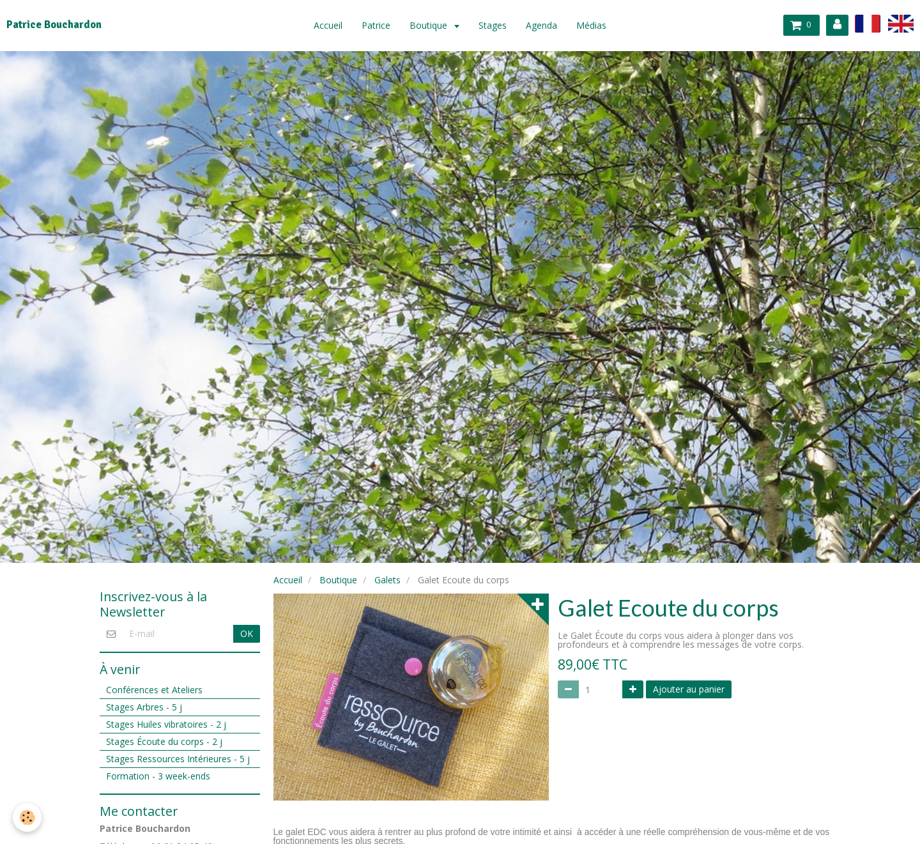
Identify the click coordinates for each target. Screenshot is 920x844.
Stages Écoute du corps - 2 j (164, 741)
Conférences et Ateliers (154, 690)
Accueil (328, 25)
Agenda (541, 25)
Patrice (376, 25)
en (901, 23)
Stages (493, 25)
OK (246, 633)
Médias (591, 25)
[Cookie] (27, 817)
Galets (387, 580)
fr (867, 23)
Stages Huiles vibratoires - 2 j (166, 724)
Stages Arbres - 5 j (144, 707)
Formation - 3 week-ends (158, 776)
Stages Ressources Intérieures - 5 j (178, 759)
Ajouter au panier (688, 689)
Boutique (430, 25)
